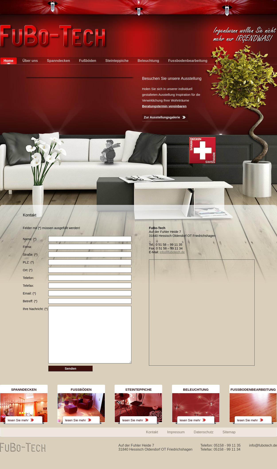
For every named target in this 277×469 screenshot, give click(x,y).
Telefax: (28, 285)
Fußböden (87, 61)
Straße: (30, 254)
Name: (30, 239)
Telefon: (28, 278)
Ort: (27, 270)
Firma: (27, 247)
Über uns (30, 61)
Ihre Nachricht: (35, 309)
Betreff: (30, 301)
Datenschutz (203, 432)
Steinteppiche (117, 61)
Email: (29, 293)
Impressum (176, 432)
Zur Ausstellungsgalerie (162, 117)
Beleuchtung (148, 61)
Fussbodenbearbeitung (187, 61)
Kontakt (152, 432)
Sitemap (229, 432)
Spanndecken (58, 61)
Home (8, 61)
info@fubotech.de (172, 252)
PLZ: (28, 262)
